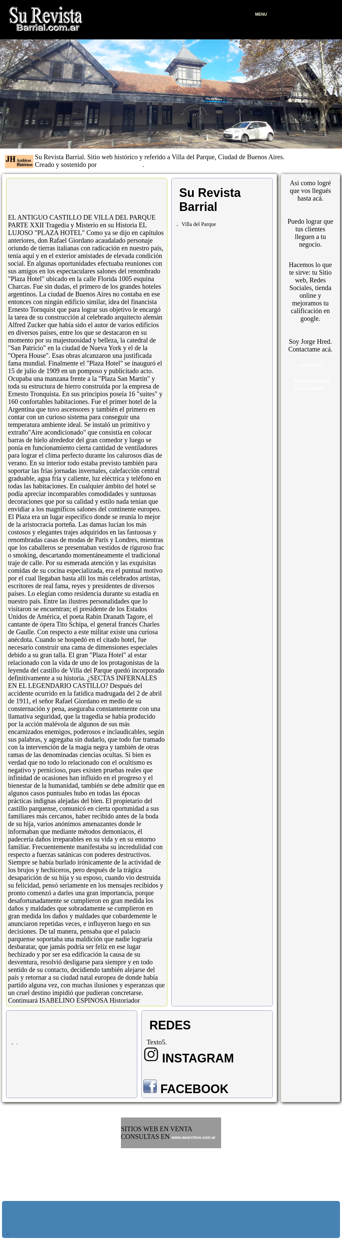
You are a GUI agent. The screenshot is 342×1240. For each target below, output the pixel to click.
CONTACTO (310, 365)
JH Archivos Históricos (121, 165)
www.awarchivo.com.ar (193, 1137)
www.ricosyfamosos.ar (142, 1164)
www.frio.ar (132, 1173)
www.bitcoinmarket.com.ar (146, 1182)
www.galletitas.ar (137, 1154)
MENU (261, 14)
